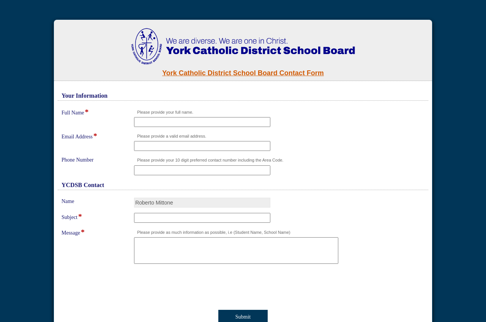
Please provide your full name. (165, 112)
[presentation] (122, 288)
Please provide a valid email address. (171, 136)
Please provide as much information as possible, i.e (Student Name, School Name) (213, 232)
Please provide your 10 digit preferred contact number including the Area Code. (210, 160)
